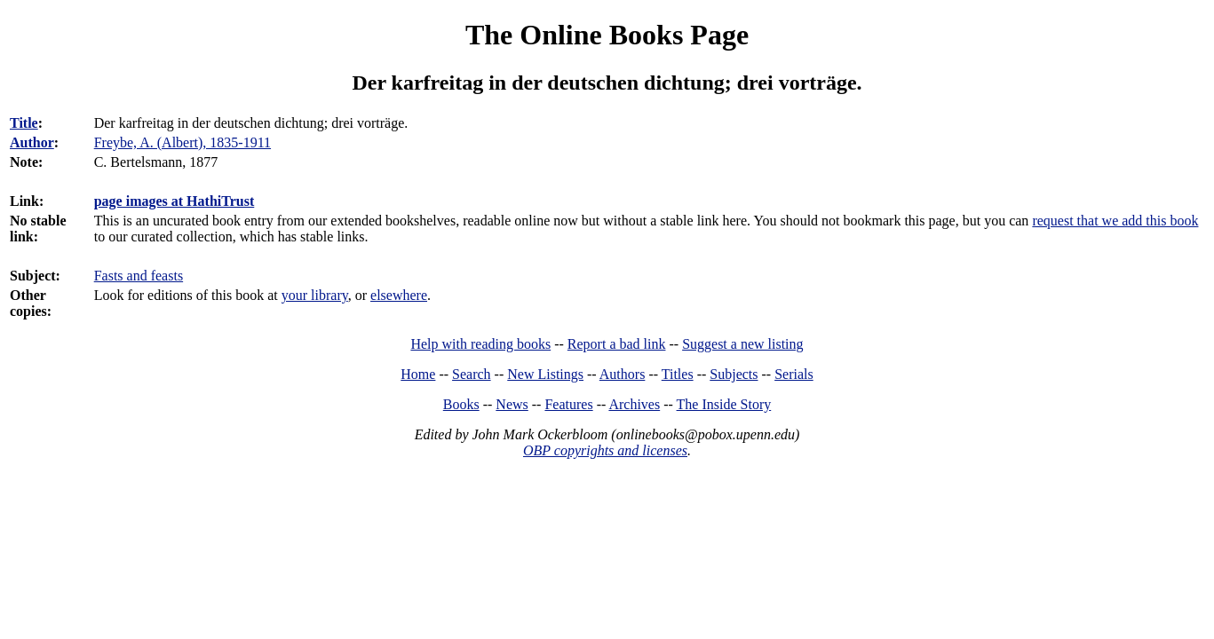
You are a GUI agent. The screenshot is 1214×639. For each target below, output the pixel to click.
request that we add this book (1115, 220)
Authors (622, 374)
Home (418, 374)
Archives (634, 404)
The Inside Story (724, 404)
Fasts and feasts (138, 275)
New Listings (545, 374)
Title (24, 122)
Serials (793, 374)
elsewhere (398, 295)
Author (32, 142)
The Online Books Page (607, 35)
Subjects (734, 374)
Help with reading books (480, 343)
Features (568, 404)
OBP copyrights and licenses (605, 450)
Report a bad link (616, 343)
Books (461, 404)
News (512, 404)
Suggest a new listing (742, 343)
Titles (678, 374)
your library (315, 295)
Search (471, 374)
